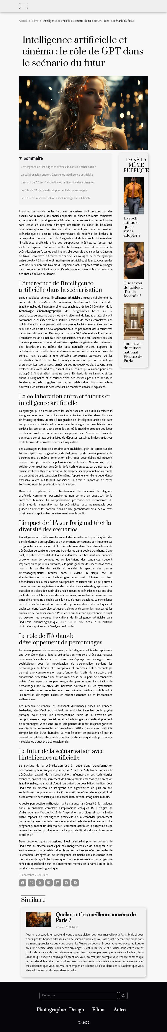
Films (35, 20)
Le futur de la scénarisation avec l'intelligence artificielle (56, 198)
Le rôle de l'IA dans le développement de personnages (54, 190)
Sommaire (33, 158)
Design (76, 1010)
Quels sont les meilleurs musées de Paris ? (96, 918)
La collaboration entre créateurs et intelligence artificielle (57, 174)
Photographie (51, 1010)
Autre (120, 1010)
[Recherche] (79, 995)
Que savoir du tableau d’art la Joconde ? (133, 289)
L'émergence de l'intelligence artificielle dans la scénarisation (58, 166)
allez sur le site (72, 622)
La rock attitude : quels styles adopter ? (132, 227)
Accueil (23, 20)
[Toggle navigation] (23, 6)
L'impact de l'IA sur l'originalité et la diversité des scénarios (57, 182)
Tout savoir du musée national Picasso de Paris (133, 352)
